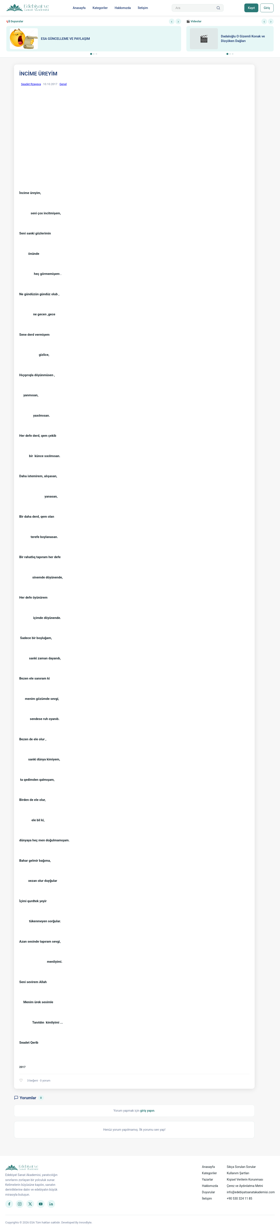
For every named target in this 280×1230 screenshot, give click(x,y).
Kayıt (251, 8)
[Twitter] (30, 1204)
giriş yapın (147, 1110)
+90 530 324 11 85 (239, 1198)
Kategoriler (100, 8)
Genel (63, 84)
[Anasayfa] (27, 8)
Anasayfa (79, 8)
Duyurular (208, 1192)
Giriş (267, 8)
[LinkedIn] (51, 1204)
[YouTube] (41, 1204)
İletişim (143, 8)
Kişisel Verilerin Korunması (245, 1179)
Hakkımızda (123, 8)
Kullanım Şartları (238, 1173)
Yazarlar (207, 1179)
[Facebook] (9, 1204)
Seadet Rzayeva (31, 84)
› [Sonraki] (178, 21)
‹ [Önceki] (171, 21)
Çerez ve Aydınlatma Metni (245, 1186)
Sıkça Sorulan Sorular (241, 1167)
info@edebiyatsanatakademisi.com (251, 1192)
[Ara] (218, 8)
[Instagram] (20, 1204)
